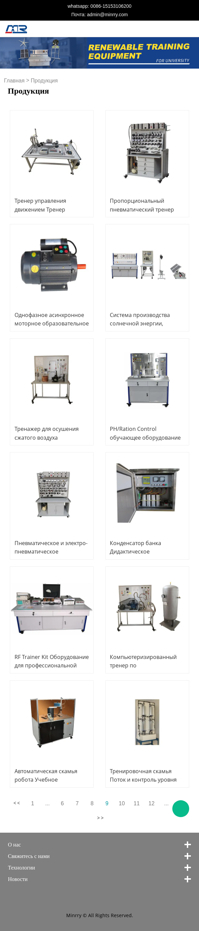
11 (137, 803)
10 (122, 803)
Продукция (44, 80)
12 (152, 803)
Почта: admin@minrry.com (99, 14)
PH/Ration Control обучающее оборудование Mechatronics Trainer (145, 437)
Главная (14, 80)
